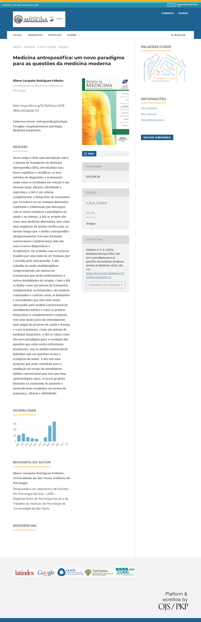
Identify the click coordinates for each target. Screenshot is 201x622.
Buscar (178, 35)
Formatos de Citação (104, 285)
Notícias (54, 35)
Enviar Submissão (157, 137)
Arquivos (35, 35)
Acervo (29, 46)
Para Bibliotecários (152, 120)
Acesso (183, 13)
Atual (17, 35)
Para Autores (149, 114)
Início (17, 46)
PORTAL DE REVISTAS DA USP (21, 5)
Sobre (72, 35)
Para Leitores (149, 108)
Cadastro (168, 13)
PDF (90, 153)
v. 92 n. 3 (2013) (46, 46)
